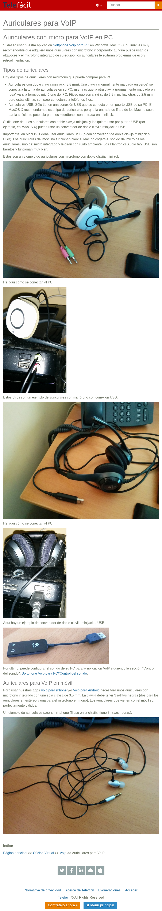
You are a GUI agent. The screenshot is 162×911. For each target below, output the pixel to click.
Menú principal (101, 905)
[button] (99, 5)
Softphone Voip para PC (71, 45)
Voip (63, 853)
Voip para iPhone (54, 690)
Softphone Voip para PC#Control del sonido (54, 673)
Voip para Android (86, 690)
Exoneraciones (109, 890)
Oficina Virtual (43, 853)
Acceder (131, 890)
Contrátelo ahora (62, 905)
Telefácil (64, 897)
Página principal (15, 853)
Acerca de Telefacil (79, 890)
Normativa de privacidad (42, 890)
